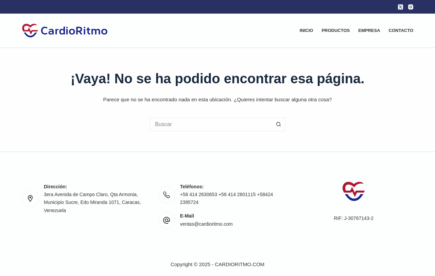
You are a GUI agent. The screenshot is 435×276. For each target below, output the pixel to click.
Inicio (306, 30)
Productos (335, 30)
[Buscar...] (211, 124)
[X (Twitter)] (400, 7)
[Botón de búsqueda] (278, 124)
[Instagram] (410, 7)
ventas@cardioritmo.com (206, 224)
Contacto (401, 30)
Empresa (369, 30)
